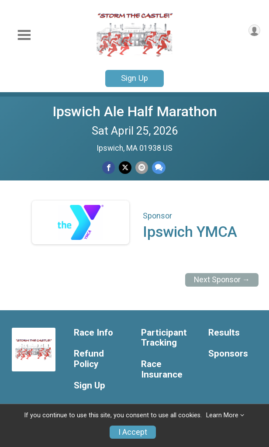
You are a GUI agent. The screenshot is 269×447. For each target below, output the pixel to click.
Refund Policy (89, 359)
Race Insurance (162, 369)
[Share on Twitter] (125, 167)
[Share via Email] (141, 167)
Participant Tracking (164, 338)
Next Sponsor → (222, 279)
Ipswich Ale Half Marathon (134, 111)
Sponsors (228, 354)
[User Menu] (254, 30)
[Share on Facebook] (108, 167)
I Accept (132, 432)
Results (224, 333)
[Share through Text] (159, 167)
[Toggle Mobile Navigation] (24, 35)
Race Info (93, 333)
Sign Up (134, 78)
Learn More (222, 415)
